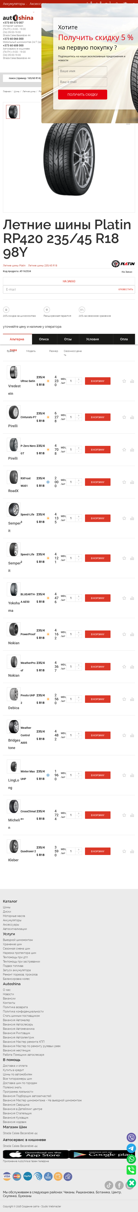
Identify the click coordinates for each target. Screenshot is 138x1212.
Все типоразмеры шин (17, 1078)
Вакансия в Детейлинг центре (22, 1109)
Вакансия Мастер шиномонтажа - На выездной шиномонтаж (42, 1100)
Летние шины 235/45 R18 (42, 265)
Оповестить (125, 289)
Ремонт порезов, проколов (20, 974)
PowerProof (28, 634)
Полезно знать (12, 1087)
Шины (6, 907)
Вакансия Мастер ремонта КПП (24, 1041)
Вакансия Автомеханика (19, 1028)
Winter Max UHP (28, 775)
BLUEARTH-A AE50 (28, 598)
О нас (7, 989)
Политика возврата (15, 1007)
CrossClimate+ (28, 815)
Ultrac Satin (28, 381)
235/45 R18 (41, 381)
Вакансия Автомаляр (16, 1020)
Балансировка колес (16, 978)
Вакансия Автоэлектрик (18, 1037)
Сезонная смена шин (16, 948)
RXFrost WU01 (26, 482)
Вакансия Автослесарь (18, 1024)
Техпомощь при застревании (21, 961)
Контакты (9, 1002)
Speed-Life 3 (27, 518)
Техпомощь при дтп (15, 957)
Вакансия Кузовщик (15, 1117)
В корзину (97, 381)
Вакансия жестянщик (17, 1050)
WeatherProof (28, 666)
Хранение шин (12, 944)
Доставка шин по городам (20, 1083)
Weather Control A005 (26, 735)
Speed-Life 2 (27, 558)
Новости (8, 994)
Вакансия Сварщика (16, 1104)
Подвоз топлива (13, 965)
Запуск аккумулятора (17, 970)
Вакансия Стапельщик (17, 1113)
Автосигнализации (17, 12)
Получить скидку (83, 94)
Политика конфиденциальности (23, 1011)
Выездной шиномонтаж (18, 939)
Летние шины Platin (14, 265)
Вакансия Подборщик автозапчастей (27, 1096)
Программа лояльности (18, 1091)
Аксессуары (39, 4)
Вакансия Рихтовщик (16, 1033)
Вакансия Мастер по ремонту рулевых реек (32, 1046)
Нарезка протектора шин (19, 952)
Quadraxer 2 (28, 851)
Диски (7, 911)
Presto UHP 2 (28, 699)
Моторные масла (14, 916)
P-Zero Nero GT (28, 449)
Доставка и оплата (15, 1065)
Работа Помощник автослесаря (23, 1054)
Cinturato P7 (28, 417)
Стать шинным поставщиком (21, 1015)
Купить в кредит (13, 1070)
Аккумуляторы (14, 4)
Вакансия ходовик (15, 1122)
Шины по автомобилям (17, 1074)
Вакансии (9, 998)
